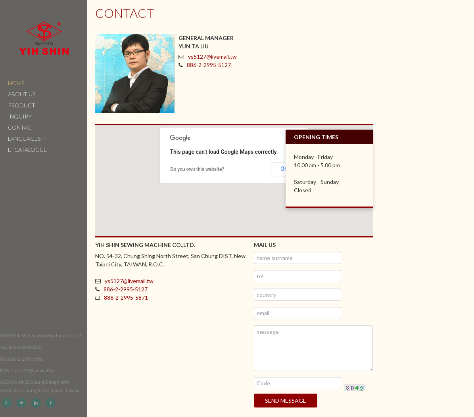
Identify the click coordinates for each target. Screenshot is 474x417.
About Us (21, 94)
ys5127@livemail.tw (212, 56)
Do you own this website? (198, 169)
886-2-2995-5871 (126, 297)
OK (284, 169)
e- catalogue (27, 149)
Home (16, 83)
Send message (285, 400)
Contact (21, 127)
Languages (27, 138)
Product (21, 105)
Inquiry (20, 116)
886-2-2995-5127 (209, 64)
